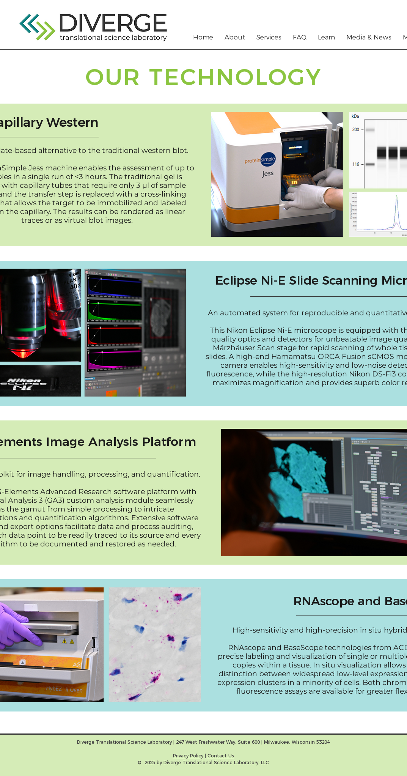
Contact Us (220, 756)
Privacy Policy (188, 756)
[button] (269, 37)
